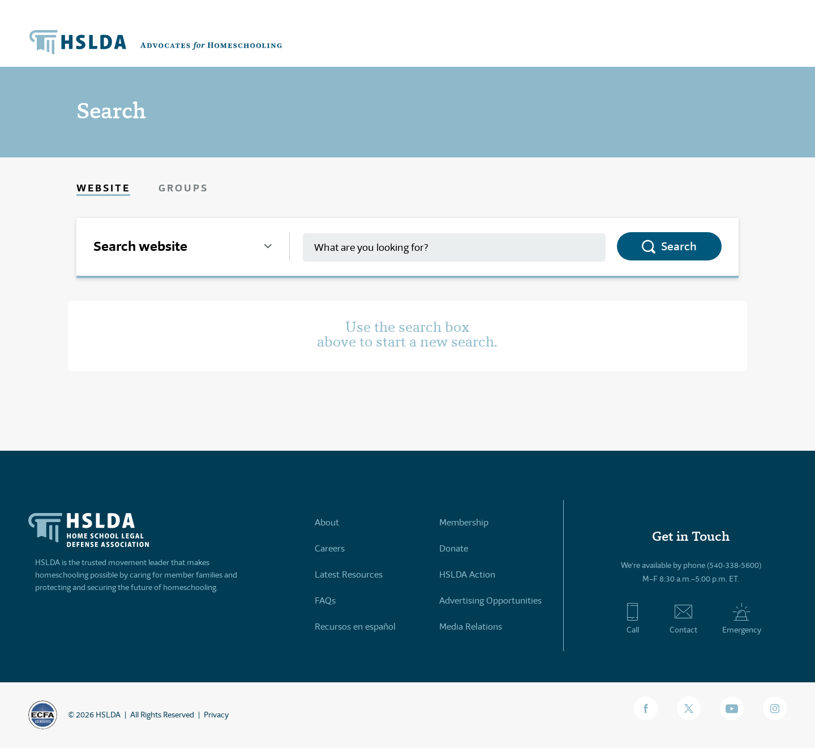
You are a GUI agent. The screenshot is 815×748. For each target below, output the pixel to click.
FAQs (325, 600)
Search (679, 246)
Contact (683, 618)
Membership (463, 522)
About (327, 522)
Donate (453, 548)
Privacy (216, 714)
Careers (330, 548)
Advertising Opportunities (490, 600)
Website (103, 187)
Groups (183, 187)
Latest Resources (349, 574)
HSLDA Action (467, 574)
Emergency (741, 618)
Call (632, 618)
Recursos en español (355, 626)
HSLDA (108, 714)
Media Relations (470, 626)
